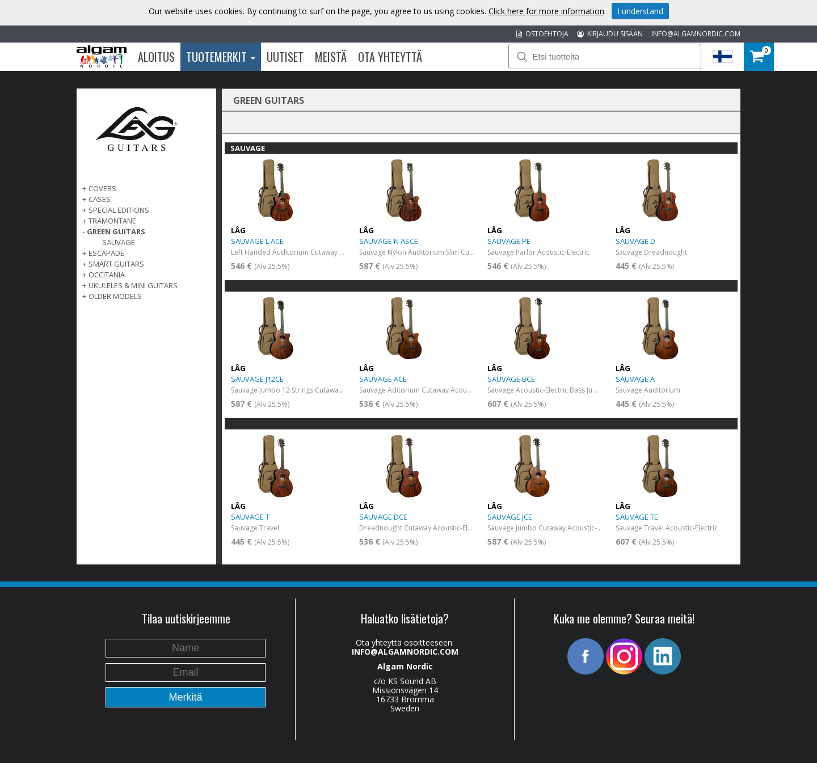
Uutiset (285, 56)
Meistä (331, 56)
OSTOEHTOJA (542, 34)
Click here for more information (546, 11)
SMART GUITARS (116, 264)
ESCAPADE (106, 253)
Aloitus (156, 56)
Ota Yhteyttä (390, 56)
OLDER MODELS (115, 296)
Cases (100, 199)
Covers (102, 188)
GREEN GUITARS (116, 231)
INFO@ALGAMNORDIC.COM (695, 34)
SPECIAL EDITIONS (119, 210)
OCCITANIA (107, 274)
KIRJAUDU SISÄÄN (610, 34)
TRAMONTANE (112, 221)
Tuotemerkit (220, 56)
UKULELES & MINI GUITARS (133, 285)
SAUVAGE (118, 242)
